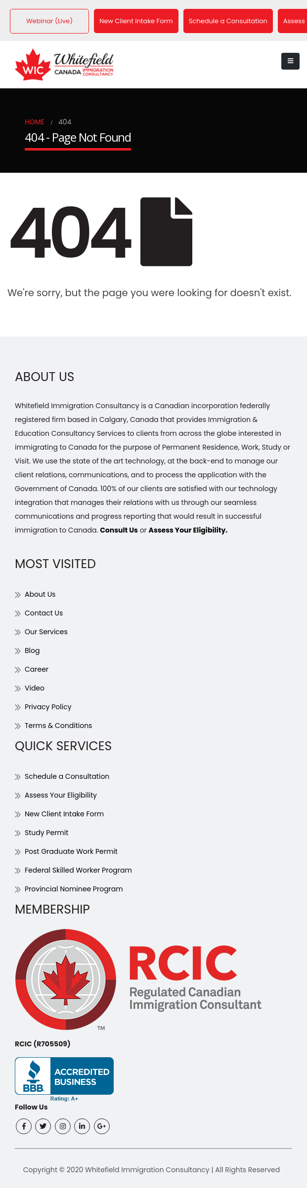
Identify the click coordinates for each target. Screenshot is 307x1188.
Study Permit (46, 832)
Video (34, 687)
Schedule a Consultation (228, 21)
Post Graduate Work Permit (71, 851)
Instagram (63, 1126)
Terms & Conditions (58, 725)
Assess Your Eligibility (61, 795)
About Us (40, 594)
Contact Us (44, 612)
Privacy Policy (48, 706)
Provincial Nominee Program (74, 888)
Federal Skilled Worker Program (78, 870)
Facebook (24, 1126)
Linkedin (82, 1126)
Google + (102, 1126)
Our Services (46, 631)
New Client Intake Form (136, 21)
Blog (32, 650)
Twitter (43, 1126)
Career (36, 669)
